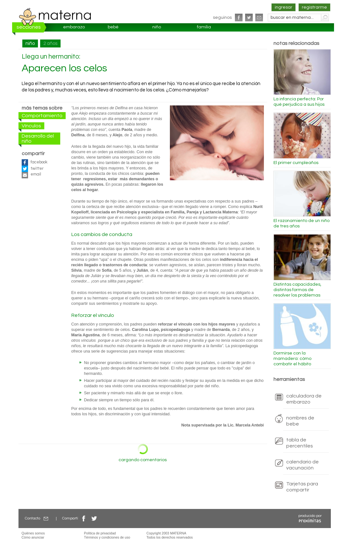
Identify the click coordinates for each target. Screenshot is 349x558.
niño (156, 27)
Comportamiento (42, 115)
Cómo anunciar (33, 537)
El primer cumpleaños (295, 163)
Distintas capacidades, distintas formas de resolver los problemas (297, 289)
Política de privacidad (100, 533)
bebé (113, 27)
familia (204, 27)
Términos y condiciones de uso (107, 537)
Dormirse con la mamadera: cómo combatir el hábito (292, 358)
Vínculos (31, 125)
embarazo (74, 27)
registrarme (314, 7)
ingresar (283, 7)
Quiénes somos (33, 533)
